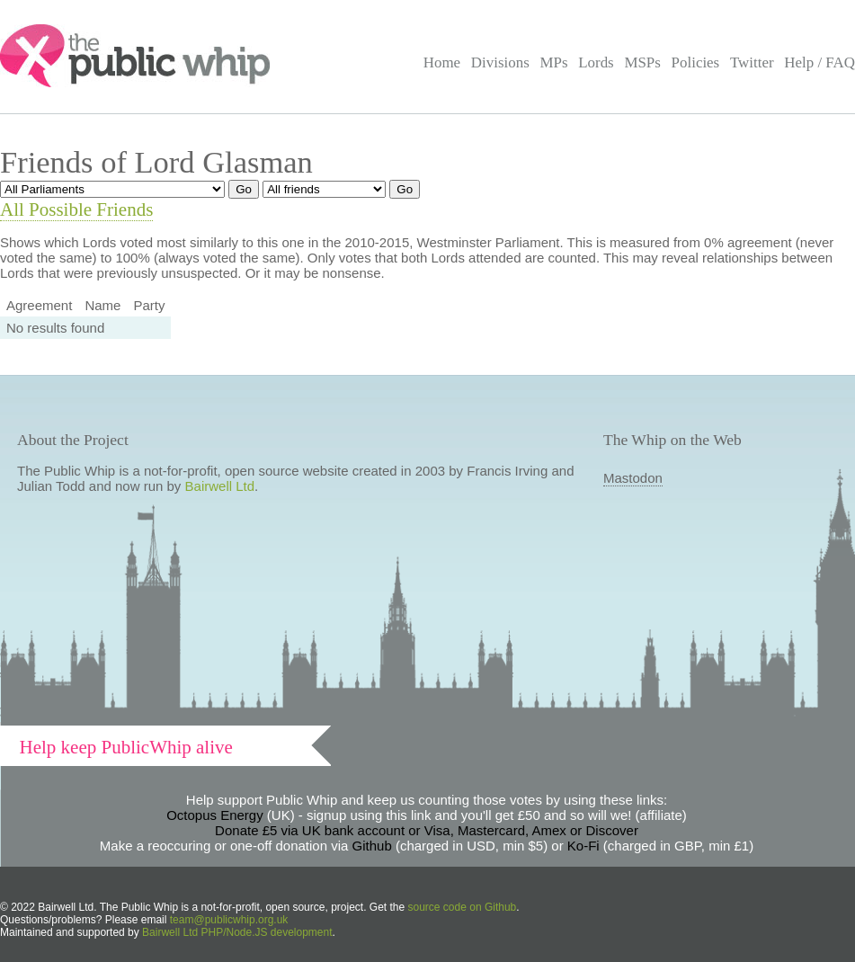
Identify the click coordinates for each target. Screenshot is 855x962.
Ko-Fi (583, 845)
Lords (596, 62)
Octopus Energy (214, 815)
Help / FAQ (819, 62)
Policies (696, 62)
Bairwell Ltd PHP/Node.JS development (237, 932)
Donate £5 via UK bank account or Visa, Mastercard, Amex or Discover (426, 830)
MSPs (642, 62)
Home (441, 62)
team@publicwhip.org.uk (229, 919)
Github (372, 845)
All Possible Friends (76, 209)
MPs (553, 62)
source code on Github (462, 907)
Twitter (752, 62)
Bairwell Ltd (220, 486)
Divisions (500, 62)
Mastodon (633, 477)
